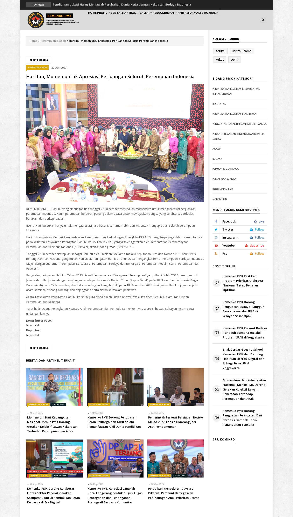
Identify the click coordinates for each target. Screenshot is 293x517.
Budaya (217, 159)
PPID (202, 20)
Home (95, 20)
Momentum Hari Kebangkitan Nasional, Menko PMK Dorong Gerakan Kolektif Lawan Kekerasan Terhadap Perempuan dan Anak (244, 389)
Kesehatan (219, 104)
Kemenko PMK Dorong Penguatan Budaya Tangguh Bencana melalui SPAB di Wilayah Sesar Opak (243, 309)
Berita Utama (38, 60)
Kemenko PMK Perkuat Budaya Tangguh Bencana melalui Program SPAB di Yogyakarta (245, 333)
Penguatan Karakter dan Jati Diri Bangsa (239, 124)
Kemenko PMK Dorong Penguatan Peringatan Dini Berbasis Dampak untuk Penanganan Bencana (242, 418)
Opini (234, 60)
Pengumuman (182, 20)
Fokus (220, 60)
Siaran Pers (58, 404)
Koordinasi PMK (222, 189)
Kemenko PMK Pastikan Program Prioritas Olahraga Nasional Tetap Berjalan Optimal (243, 283)
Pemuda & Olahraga (225, 169)
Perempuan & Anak (53, 41)
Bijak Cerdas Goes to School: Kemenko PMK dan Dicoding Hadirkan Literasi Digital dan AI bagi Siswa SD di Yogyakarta (243, 359)
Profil (110, 20)
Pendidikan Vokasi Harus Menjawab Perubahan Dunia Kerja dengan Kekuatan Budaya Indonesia (122, 4)
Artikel (220, 51)
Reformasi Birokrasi (226, 20)
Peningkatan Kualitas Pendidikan (234, 114)
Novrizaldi (32, 326)
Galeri (159, 20)
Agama (216, 149)
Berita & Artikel (135, 20)
